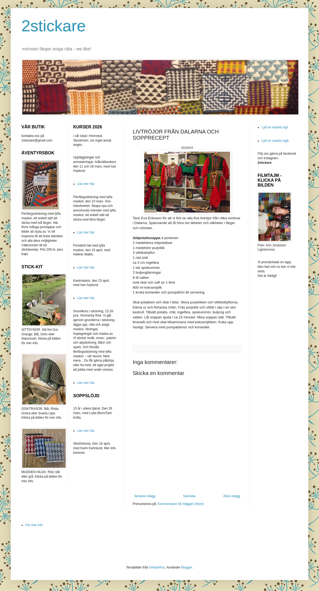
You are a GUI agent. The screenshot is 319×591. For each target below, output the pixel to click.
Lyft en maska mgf (275, 127)
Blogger (186, 567)
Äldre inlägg (231, 496)
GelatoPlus (157, 567)
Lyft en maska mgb (275, 141)
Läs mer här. (86, 184)
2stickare (53, 26)
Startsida (189, 496)
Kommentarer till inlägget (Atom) (181, 504)
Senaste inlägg (144, 496)
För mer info (34, 525)
